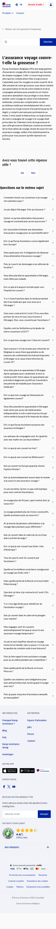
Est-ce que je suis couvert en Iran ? (20, 448)
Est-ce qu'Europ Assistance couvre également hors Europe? (26, 243)
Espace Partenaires (37, 720)
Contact (20, 13)
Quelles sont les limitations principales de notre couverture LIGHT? (24, 330)
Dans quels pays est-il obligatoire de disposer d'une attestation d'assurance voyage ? (26, 254)
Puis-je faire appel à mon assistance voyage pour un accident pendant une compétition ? (25, 658)
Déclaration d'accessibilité (38, 886)
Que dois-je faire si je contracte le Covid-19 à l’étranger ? (26, 594)
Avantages (7, 754)
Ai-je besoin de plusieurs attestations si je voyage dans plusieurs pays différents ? (24, 525)
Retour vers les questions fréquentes (23, 29)
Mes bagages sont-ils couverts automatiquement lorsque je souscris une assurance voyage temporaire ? (24, 630)
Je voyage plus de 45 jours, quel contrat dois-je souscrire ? (27, 502)
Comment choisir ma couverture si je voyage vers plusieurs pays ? (25, 199)
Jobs (29, 727)
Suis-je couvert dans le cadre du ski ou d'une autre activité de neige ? (25, 536)
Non (33, 173)
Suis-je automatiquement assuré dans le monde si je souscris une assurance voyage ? (27, 479)
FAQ (4, 737)
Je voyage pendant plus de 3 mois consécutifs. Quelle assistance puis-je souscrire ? (26, 513)
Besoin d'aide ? (36, 4)
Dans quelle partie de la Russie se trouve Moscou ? (23, 670)
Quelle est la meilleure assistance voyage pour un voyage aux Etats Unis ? (26, 571)
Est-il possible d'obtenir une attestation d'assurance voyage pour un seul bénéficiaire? (26, 231)
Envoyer (44, 814)
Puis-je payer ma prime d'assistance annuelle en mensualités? (25, 696)
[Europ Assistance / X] (9, 787)
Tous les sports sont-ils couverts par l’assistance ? (21, 559)
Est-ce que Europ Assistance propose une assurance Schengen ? (24, 426)
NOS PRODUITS (27, 847)
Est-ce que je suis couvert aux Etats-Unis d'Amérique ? (24, 548)
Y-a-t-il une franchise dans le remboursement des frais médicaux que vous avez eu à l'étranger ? (26, 302)
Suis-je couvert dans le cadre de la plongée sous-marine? (24, 617)
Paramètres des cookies (37, 881)
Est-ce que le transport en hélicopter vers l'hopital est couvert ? (24, 289)
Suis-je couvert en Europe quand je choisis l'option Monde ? (24, 467)
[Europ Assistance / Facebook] (4, 787)
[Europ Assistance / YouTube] (14, 787)
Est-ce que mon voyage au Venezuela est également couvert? (23, 397)
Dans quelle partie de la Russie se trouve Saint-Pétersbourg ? (26, 582)
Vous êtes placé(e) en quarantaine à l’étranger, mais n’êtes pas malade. (26, 277)
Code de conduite (16, 881)
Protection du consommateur (22, 875)
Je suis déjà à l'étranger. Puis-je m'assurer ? (24, 209)
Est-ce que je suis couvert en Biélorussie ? (24, 457)
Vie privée (42, 875)
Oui (22, 173)
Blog (4, 730)
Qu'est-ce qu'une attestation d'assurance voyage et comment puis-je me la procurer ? (25, 220)
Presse (30, 734)
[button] (19, 5)
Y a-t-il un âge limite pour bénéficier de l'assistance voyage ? (23, 605)
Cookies (9, 886)
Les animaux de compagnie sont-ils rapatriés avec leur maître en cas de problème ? (25, 438)
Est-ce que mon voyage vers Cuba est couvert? (27, 340)
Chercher (47, 41)
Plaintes (20, 886)
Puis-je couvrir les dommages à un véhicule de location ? (26, 266)
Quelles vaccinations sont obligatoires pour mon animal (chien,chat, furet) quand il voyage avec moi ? (26, 682)
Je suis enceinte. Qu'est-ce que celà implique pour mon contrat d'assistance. (25, 490)
